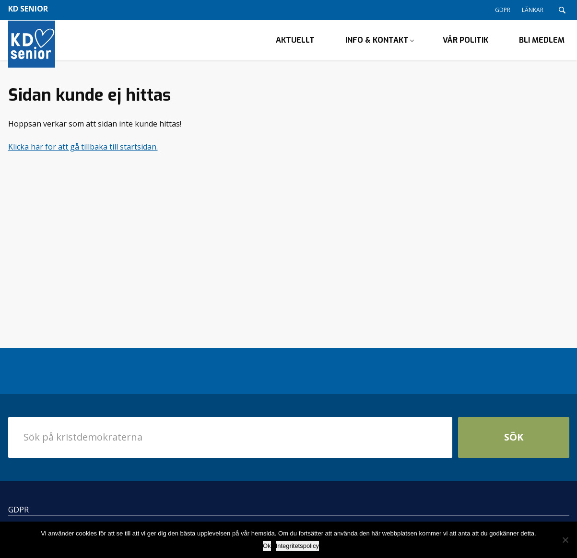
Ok (267, 545)
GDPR (502, 10)
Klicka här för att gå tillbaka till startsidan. (83, 154)
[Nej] (565, 540)
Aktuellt (295, 44)
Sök (513, 445)
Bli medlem (542, 44)
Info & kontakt (377, 44)
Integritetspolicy (297, 545)
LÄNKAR (532, 10)
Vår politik (465, 44)
